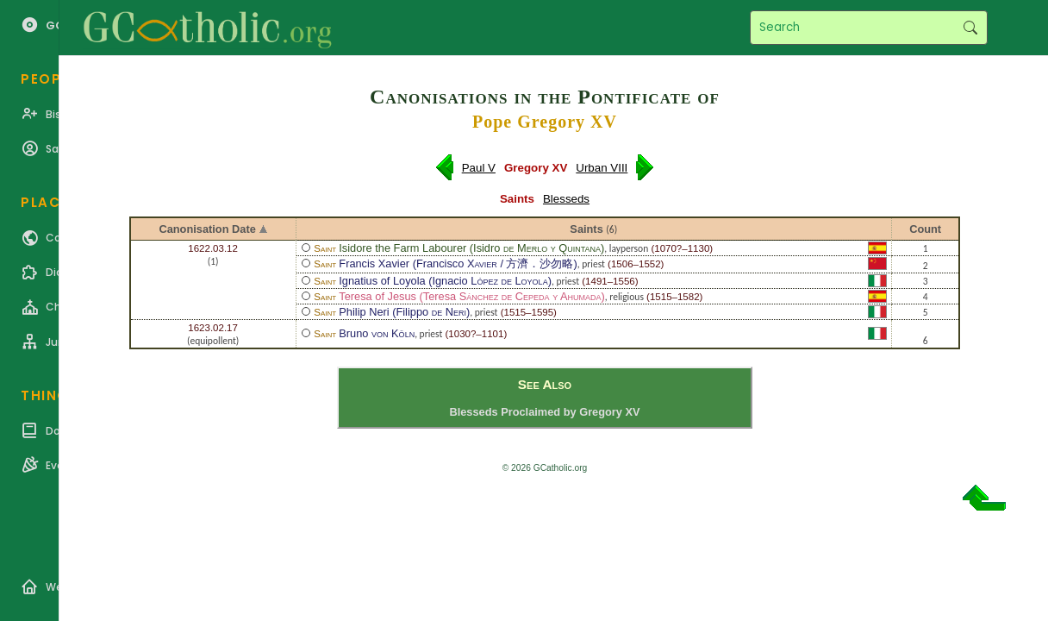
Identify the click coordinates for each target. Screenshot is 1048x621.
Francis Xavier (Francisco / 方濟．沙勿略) (458, 263)
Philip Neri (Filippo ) (404, 311)
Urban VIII (601, 167)
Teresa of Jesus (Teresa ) (472, 296)
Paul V (479, 167)
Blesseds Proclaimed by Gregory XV (544, 411)
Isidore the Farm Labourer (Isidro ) (471, 248)
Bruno (377, 333)
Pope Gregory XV (544, 121)
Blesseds (566, 198)
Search (970, 27)
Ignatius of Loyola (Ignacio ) (445, 280)
